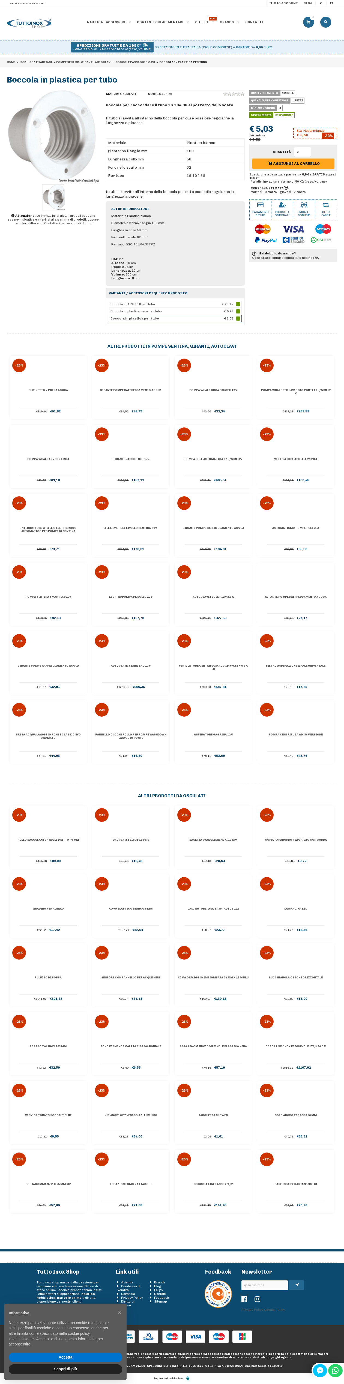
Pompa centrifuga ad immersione (296, 734)
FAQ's (158, 1290)
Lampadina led (295, 908)
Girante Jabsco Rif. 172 (130, 459)
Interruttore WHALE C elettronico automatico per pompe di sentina (48, 529)
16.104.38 (196, 175)
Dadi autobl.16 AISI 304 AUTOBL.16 (213, 908)
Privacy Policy (132, 1298)
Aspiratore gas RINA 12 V (213, 734)
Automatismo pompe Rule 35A (295, 528)
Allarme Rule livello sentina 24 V (130, 528)
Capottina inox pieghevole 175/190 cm (295, 1046)
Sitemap (160, 1301)
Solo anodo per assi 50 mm (296, 1115)
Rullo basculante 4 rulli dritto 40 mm (48, 839)
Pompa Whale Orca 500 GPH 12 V (213, 390)
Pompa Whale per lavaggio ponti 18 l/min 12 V (296, 392)
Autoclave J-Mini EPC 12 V (131, 665)
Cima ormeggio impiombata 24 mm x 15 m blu (213, 977)
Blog (308, 3)
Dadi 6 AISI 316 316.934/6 (131, 839)
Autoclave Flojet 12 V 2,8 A (213, 597)
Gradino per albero (48, 908)
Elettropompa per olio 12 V (130, 597)
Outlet (204, 22)
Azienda (127, 1282)
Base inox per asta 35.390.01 (295, 1184)
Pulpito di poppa (48, 977)
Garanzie (128, 1294)
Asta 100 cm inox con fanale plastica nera (213, 1046)
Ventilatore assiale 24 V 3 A (295, 459)
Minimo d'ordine (263, 108)
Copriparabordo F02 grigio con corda (296, 839)
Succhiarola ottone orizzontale (296, 977)
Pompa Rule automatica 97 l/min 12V (213, 459)
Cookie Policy (274, 1310)
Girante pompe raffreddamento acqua (130, 390)
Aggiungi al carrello (294, 163)
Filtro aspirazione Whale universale (295, 665)
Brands (229, 22)
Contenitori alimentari (163, 22)
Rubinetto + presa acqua (48, 390)
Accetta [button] (66, 1357)
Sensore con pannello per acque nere (130, 977)
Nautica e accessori (109, 22)
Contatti (254, 22)
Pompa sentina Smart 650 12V (48, 597)
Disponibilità (261, 115)
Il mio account (283, 3)
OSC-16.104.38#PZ (140, 244)
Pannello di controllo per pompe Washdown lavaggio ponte (130, 736)
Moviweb (181, 1378)
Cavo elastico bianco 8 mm (130, 908)
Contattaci (261, 258)
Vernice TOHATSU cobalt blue (48, 1115)
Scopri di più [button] (65, 1369)
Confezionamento (264, 93)
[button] (119, 1312)
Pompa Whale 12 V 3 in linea (48, 459)
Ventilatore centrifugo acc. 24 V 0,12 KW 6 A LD (213, 667)
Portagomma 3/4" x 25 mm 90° (48, 1184)
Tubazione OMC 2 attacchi (131, 1184)
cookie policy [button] (78, 1333)
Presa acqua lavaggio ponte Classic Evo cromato (48, 736)
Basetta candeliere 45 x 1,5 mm (213, 839)
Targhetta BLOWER (213, 1115)
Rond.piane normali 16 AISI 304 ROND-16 (130, 1046)
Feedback (161, 1298)
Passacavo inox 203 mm (48, 1046)
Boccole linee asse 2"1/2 (213, 1184)
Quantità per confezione (269, 100)
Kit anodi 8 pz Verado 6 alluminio (130, 1115)
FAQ (316, 258)
